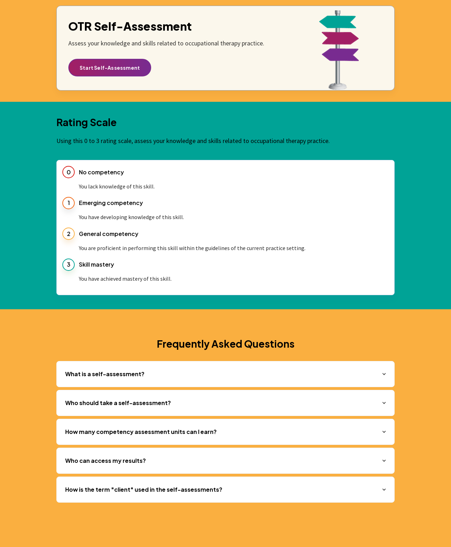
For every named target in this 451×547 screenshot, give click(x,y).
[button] (225, 374)
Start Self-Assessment (110, 67)
